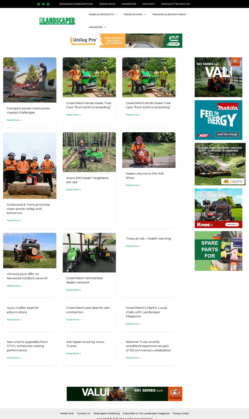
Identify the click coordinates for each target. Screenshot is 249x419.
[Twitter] (43, 4)
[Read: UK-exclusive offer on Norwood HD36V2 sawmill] (29, 242)
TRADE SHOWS (132, 17)
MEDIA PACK (109, 3)
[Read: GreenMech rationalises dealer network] (89, 244)
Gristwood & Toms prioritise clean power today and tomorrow (29, 201)
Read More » (15, 112)
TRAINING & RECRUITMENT (165, 17)
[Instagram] (48, 4)
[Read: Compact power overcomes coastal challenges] (29, 72)
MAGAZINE (195, 17)
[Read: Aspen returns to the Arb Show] (148, 142)
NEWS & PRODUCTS (102, 17)
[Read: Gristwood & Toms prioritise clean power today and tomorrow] (29, 157)
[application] (114, 17)
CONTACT (147, 3)
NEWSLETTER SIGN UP (172, 3)
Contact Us (82, 404)
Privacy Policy (181, 404)
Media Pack (66, 404)
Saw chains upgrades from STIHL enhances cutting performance (27, 338)
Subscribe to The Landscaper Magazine (146, 404)
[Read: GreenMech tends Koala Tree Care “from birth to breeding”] (89, 69)
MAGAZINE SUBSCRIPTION (79, 3)
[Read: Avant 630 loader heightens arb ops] (89, 144)
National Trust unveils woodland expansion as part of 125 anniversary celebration (149, 338)
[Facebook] (38, 4)
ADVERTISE (129, 3)
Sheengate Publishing (105, 404)
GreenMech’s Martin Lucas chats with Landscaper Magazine (146, 304)
